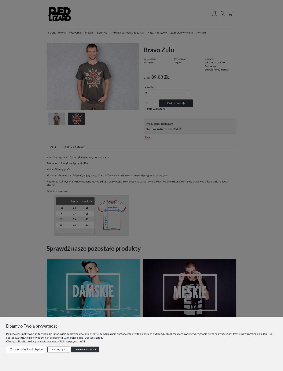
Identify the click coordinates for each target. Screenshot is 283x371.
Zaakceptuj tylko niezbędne (26, 349)
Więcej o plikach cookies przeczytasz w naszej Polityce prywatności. (45, 341)
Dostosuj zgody (59, 349)
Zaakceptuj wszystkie (85, 349)
